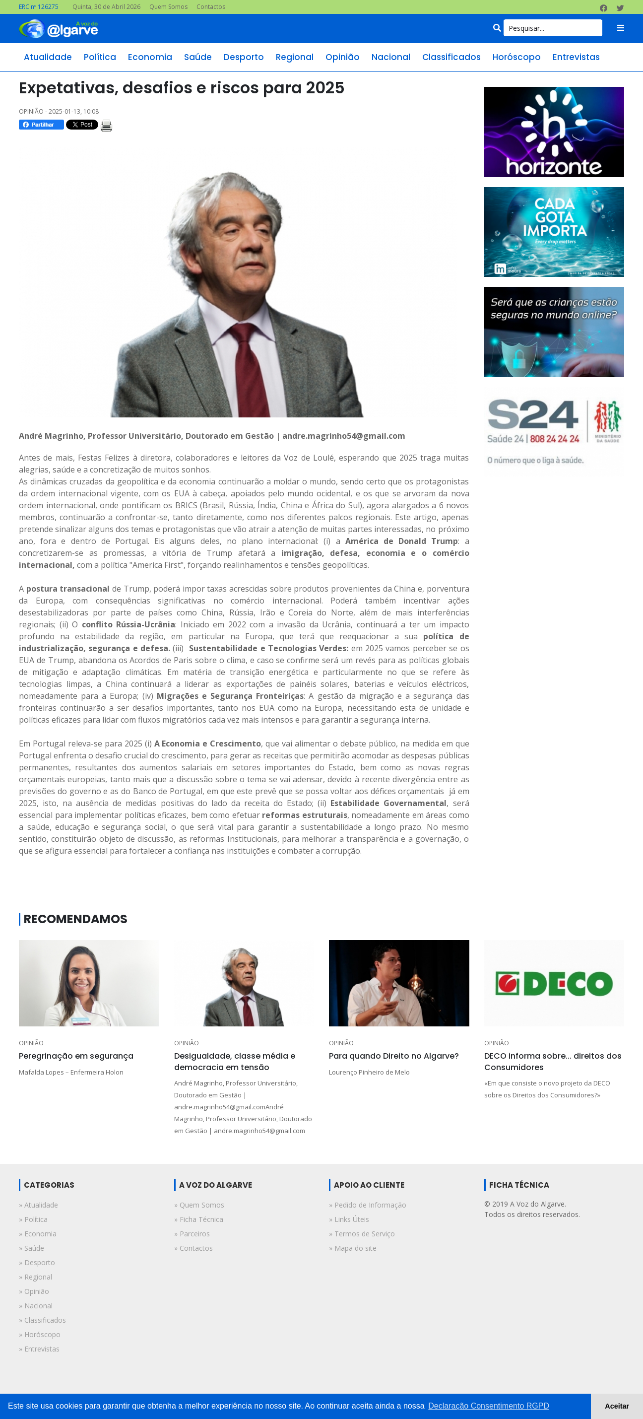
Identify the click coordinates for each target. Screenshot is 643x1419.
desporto (244, 57)
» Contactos (193, 1248)
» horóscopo (40, 1334)
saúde (198, 57)
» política (33, 1219)
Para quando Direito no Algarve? (394, 1056)
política (100, 57)
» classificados (42, 1320)
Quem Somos (168, 6)
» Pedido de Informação (367, 1205)
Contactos (210, 6)
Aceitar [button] (617, 1406)
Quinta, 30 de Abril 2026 (106, 6)
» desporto (37, 1262)
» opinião (34, 1291)
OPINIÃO (31, 1043)
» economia (38, 1233)
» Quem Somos (199, 1205)
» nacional (36, 1305)
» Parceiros (192, 1233)
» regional (35, 1277)
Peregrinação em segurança (76, 1056)
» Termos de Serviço (362, 1233)
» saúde (31, 1248)
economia (150, 57)
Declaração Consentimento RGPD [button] (488, 1406)
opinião (342, 57)
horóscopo (517, 57)
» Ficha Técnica (198, 1219)
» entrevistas (39, 1348)
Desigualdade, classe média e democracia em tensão (234, 1061)
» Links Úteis (349, 1219)
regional (295, 57)
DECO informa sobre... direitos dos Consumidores (553, 1061)
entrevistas (576, 57)
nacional (391, 57)
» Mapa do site (353, 1248)
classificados (451, 57)
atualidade (48, 57)
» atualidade (38, 1205)
